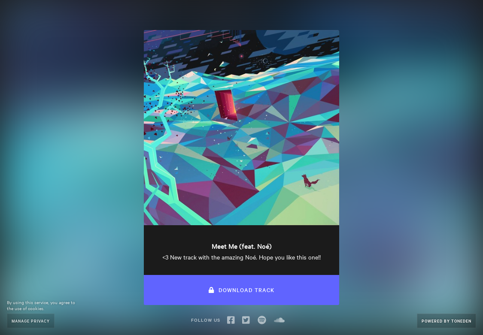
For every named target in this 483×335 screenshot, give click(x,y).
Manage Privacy (31, 320)
